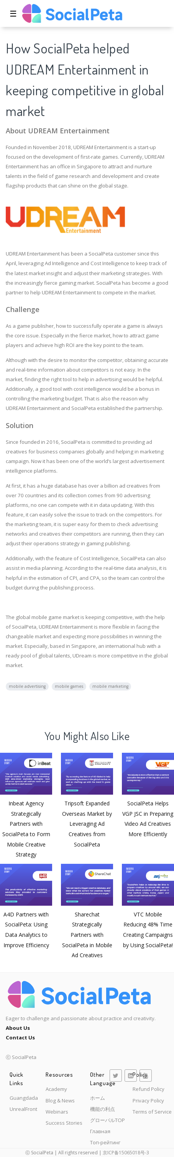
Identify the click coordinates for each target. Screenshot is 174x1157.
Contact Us (20, 1037)
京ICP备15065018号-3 (126, 1152)
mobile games (69, 686)
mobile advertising (27, 686)
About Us (18, 1027)
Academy (56, 1089)
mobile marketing (110, 686)
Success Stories (64, 1122)
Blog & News (60, 1100)
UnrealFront (23, 1109)
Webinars (57, 1111)
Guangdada (24, 1097)
